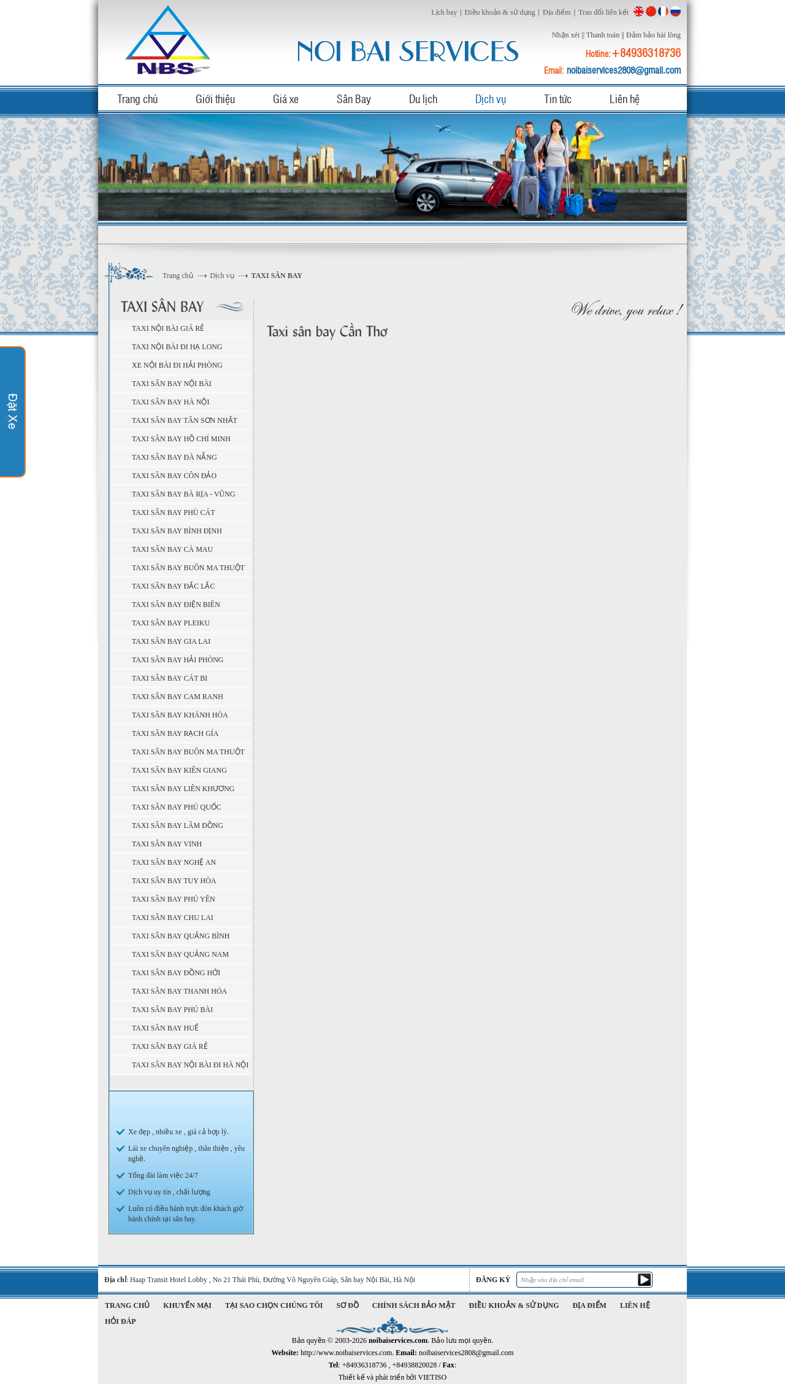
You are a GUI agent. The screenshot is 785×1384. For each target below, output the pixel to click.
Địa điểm (557, 12)
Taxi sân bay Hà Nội (171, 402)
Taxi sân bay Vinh (167, 844)
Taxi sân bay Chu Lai (172, 917)
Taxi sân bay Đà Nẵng (174, 457)
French (663, 11)
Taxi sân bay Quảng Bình (181, 936)
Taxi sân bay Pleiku (171, 623)
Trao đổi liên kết (603, 12)
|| (582, 35)
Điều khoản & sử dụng (500, 12)
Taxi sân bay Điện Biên (176, 604)
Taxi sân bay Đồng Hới (176, 972)
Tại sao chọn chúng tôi (274, 1305)
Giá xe (286, 98)
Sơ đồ (348, 1305)
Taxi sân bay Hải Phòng (178, 659)
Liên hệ (625, 98)
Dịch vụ (490, 98)
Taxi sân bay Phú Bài (172, 1009)
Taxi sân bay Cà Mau (172, 549)
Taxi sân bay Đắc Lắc (173, 586)
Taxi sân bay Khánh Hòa (180, 715)
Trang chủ (137, 98)
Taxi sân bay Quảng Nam (180, 954)
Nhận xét (566, 35)
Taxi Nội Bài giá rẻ (168, 328)
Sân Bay (354, 98)
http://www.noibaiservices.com (346, 1352)
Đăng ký (493, 1279)
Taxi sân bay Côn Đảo (174, 475)
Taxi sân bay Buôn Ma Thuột (188, 567)
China (651, 11)
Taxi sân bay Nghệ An (174, 862)
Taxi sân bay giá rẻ (170, 1046)
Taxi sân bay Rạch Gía (175, 733)
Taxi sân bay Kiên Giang (179, 770)
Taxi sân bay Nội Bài (172, 383)
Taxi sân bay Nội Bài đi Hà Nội (190, 1065)
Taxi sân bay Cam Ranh (177, 696)
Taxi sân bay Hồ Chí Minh (181, 439)
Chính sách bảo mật (414, 1305)
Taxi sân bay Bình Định (177, 531)
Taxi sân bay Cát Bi (169, 678)
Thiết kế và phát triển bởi (392, 1377)
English (639, 11)
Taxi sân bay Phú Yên (173, 899)
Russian (675, 11)
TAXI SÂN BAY (276, 275)
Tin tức (558, 98)
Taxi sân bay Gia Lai (171, 641)
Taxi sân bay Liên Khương (183, 788)
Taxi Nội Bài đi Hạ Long (177, 346)
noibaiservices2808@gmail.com (624, 70)
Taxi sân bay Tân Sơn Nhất (184, 420)
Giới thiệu (215, 98)
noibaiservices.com (170, 39)
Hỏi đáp (120, 1321)
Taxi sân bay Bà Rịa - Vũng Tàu (184, 496)
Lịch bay (444, 12)
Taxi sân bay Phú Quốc (176, 807)
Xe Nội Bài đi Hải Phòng (177, 365)
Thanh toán (602, 35)
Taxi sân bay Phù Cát (173, 512)
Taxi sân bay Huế (165, 1028)
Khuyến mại (187, 1305)
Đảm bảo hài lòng (653, 35)
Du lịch (423, 98)
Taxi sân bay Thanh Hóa (179, 991)
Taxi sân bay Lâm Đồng (177, 825)
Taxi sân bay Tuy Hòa (174, 880)
